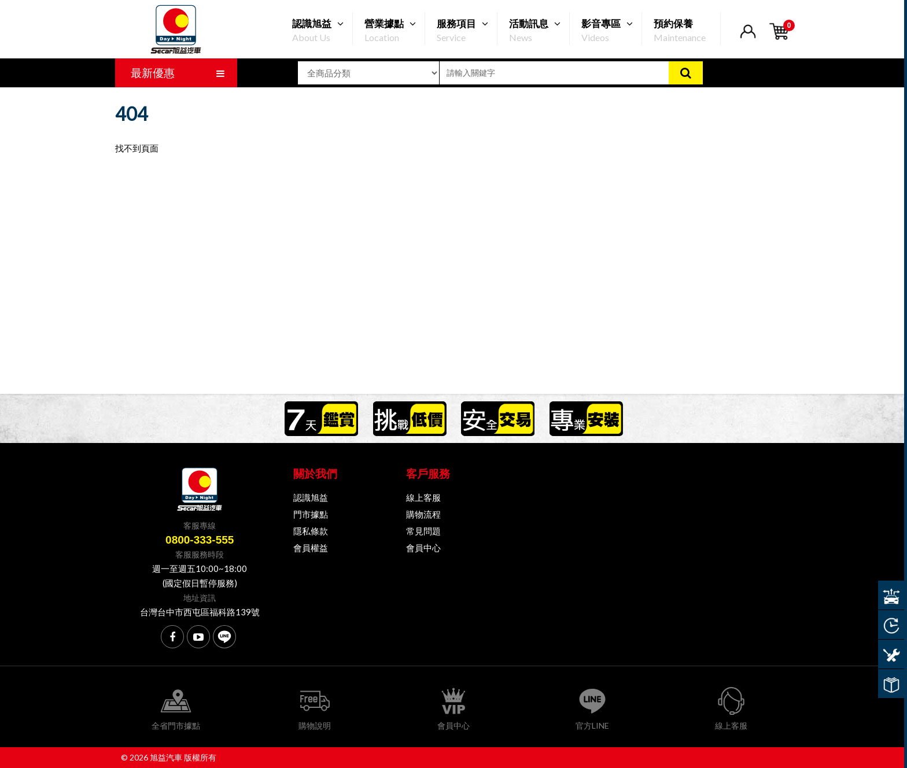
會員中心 (423, 547)
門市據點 (310, 514)
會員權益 (310, 547)
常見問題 (423, 531)
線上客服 (423, 497)
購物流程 (423, 514)
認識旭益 (310, 497)
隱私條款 (310, 531)
